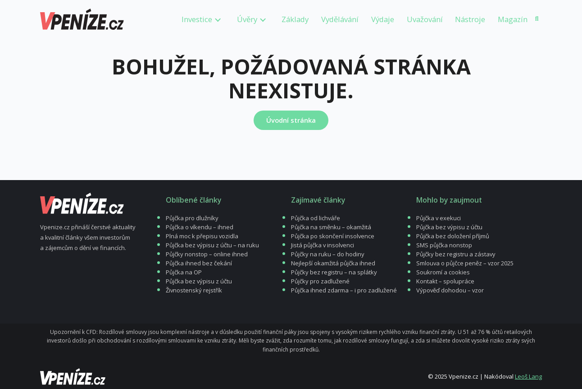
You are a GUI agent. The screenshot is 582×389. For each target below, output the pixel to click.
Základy (295, 19)
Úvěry (247, 19)
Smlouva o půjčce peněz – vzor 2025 (465, 263)
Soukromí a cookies (443, 272)
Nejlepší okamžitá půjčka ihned (333, 263)
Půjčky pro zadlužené (320, 281)
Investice (197, 19)
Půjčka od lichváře (315, 218)
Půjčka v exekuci (438, 218)
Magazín (512, 19)
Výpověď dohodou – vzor (450, 290)
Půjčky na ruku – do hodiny (327, 254)
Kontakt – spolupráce (445, 281)
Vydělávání (340, 19)
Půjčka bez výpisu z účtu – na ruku (212, 245)
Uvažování (425, 19)
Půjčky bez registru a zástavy (456, 254)
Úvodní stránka (291, 120)
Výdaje (382, 19)
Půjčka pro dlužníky (192, 218)
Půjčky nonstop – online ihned (207, 254)
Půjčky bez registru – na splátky (334, 272)
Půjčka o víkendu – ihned (199, 227)
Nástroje (470, 19)
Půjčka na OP (184, 272)
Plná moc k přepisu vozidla (202, 236)
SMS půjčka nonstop (444, 245)
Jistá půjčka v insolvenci (322, 245)
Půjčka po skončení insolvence (332, 236)
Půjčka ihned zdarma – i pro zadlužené (344, 290)
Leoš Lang (528, 376)
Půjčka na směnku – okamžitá (331, 227)
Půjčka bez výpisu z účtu (199, 281)
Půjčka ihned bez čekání (199, 263)
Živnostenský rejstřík (194, 290)
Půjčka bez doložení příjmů (452, 236)
